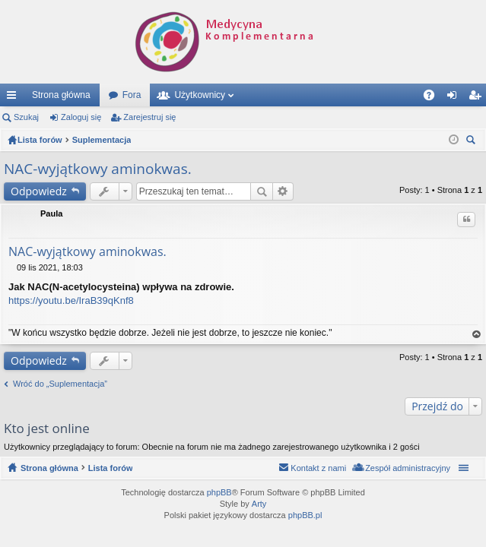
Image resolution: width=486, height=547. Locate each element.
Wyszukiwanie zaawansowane (283, 191)
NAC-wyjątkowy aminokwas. (98, 169)
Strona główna (61, 95)
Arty (259, 503)
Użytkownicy (199, 95)
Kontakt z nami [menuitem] (318, 468)
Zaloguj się (81, 117)
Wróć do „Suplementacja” (60, 383)
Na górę (476, 335)
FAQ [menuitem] (433, 98)
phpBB (219, 492)
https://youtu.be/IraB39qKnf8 (71, 300)
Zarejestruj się (149, 117)
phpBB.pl (305, 515)
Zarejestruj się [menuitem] (477, 98)
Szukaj (26, 117)
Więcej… (14, 98)
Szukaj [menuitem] (472, 141)
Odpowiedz (39, 191)
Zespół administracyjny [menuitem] (407, 468)
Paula (51, 213)
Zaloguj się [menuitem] (455, 98)
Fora (131, 95)
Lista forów (110, 468)
